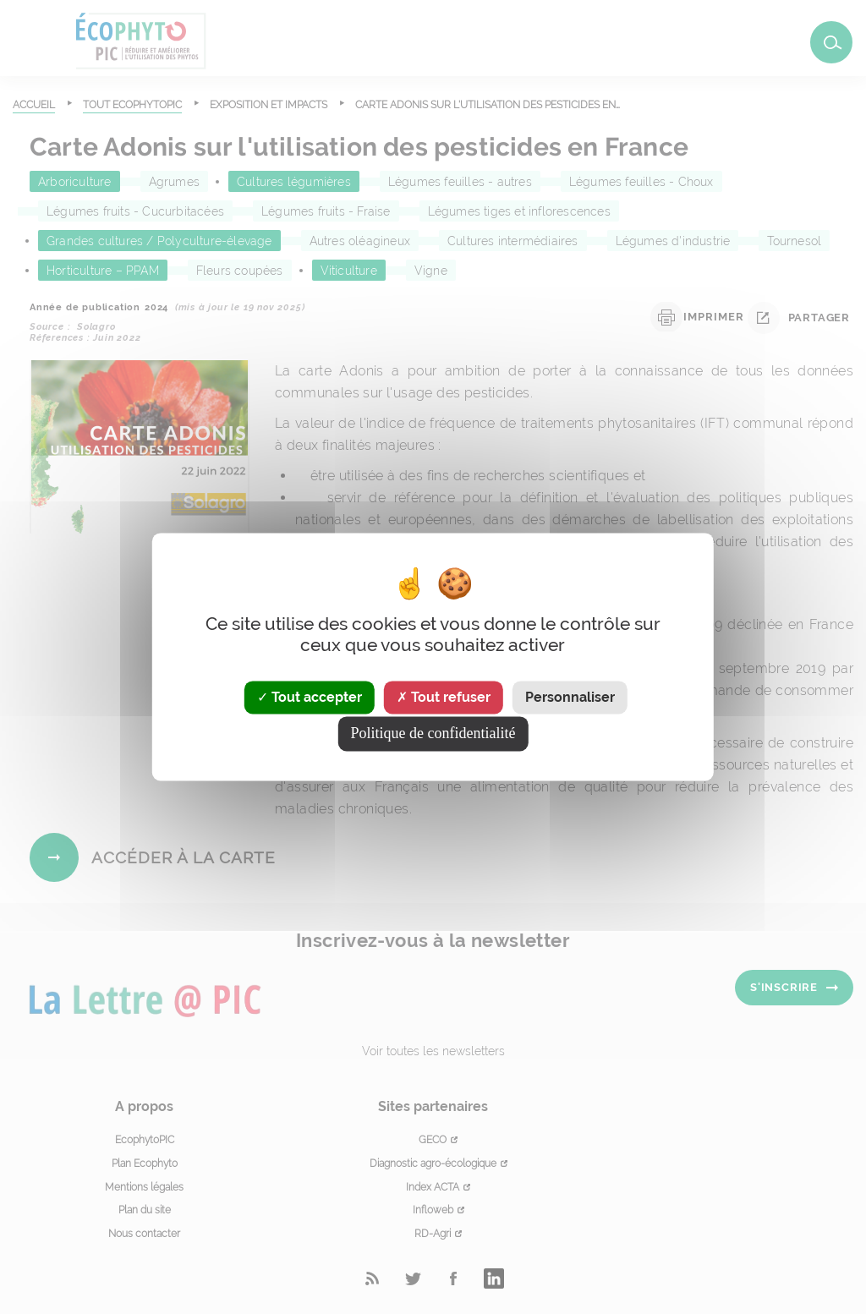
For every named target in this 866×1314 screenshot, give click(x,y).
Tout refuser (444, 697)
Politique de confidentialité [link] (433, 733)
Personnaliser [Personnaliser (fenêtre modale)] (570, 697)
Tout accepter (309, 697)
